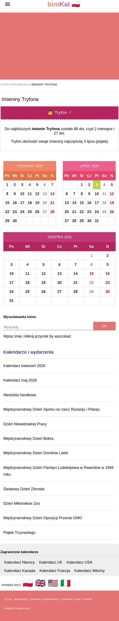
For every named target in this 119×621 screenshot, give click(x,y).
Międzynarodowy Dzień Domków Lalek (35, 453)
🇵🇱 (63, 4)
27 (45, 212)
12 (37, 194)
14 (52, 194)
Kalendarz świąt (70, 599)
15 (7, 203)
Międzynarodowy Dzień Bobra (28, 438)
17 (22, 203)
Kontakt (87, 599)
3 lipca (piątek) (96, 141)
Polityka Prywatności (16, 608)
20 (45, 203)
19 (37, 203)
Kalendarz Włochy (89, 571)
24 (22, 212)
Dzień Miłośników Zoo (21, 503)
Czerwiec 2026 (30, 166)
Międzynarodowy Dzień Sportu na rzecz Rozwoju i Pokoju (51, 409)
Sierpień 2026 (60, 237)
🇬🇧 (40, 583)
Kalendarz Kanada (19, 571)
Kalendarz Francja (55, 571)
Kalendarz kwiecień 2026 (24, 366)
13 (45, 194)
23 (15, 212)
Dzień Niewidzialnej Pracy (25, 424)
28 (52, 212)
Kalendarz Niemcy (19, 562)
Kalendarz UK (50, 562)
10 (22, 194)
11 (30, 194)
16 (15, 203)
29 (7, 221)
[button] (7, 4)
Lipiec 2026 (89, 166)
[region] (59, 46)
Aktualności (21, 599)
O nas (8, 599)
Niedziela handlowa (19, 395)
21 (52, 203)
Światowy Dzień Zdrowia (23, 489)
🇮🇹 (65, 583)
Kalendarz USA (79, 562)
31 (97, 221)
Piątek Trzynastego (19, 532)
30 (15, 221)
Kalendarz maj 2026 (20, 380)
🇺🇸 (53, 583)
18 (30, 203)
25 (30, 212)
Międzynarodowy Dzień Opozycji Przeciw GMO (42, 518)
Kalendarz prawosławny (44, 599)
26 (37, 212)
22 (7, 212)
